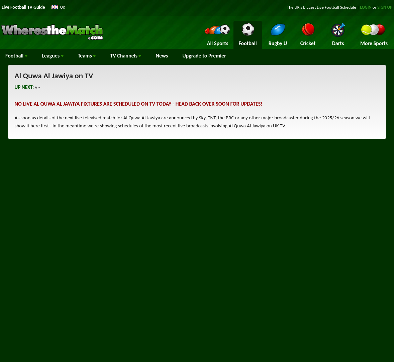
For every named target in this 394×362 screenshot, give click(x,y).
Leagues (53, 55)
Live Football (328, 7)
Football (16, 55)
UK (62, 7)
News (162, 55)
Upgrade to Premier (204, 55)
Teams (87, 55)
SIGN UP (384, 7)
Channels (125, 55)
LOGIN (366, 7)
